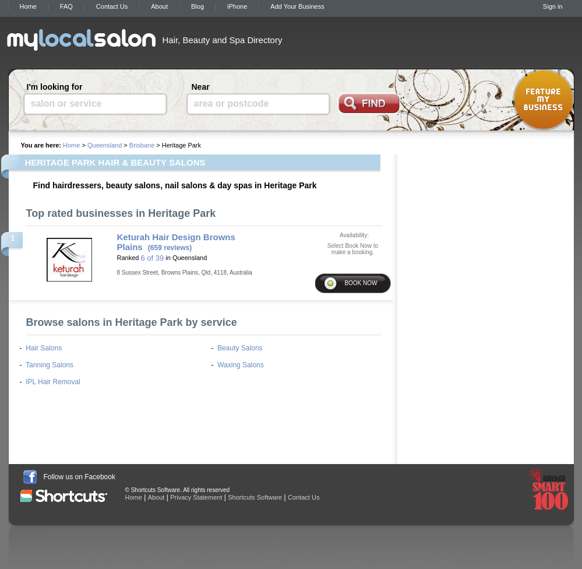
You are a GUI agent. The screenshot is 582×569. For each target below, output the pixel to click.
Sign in (553, 6)
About (159, 6)
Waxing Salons (240, 365)
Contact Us (112, 6)
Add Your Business (297, 6)
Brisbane (141, 145)
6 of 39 (152, 258)
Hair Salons (44, 348)
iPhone (237, 6)
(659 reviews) (170, 248)
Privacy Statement (196, 497)
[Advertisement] (437, 39)
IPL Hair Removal (53, 382)
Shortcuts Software (255, 497)
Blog (197, 6)
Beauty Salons (239, 348)
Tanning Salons (49, 365)
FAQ (66, 6)
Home (28, 6)
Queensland (104, 145)
